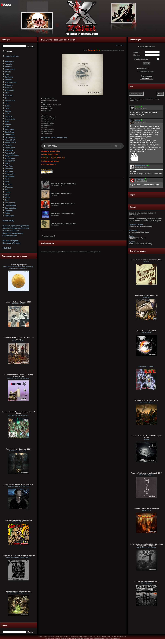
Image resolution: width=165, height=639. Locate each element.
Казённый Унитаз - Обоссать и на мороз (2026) (19, 338)
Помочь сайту (8, 221)
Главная (8, 51)
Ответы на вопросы (10, 231)
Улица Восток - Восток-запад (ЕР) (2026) (19, 484)
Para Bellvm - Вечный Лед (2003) (63, 213)
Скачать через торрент (49, 154)
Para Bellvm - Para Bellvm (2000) (62, 203)
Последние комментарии (12, 233)
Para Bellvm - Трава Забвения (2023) (54, 137)
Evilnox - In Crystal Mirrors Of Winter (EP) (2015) (146, 436)
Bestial (131, 236)
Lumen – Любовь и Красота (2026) (18, 302)
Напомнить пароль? (146, 71)
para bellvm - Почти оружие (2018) (63, 183)
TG (42, 139)
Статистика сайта (9, 236)
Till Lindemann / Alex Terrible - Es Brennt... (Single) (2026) (18, 375)
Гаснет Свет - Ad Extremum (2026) (18, 449)
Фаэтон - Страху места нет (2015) (146, 508)
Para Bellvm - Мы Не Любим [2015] (63, 223)
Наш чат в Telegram (10, 241)
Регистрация (143, 68)
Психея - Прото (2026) (19, 265)
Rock (122, 46)
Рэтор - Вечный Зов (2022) (146, 331)
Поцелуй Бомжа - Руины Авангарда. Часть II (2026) (18, 412)
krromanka (133, 230)
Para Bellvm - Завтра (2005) (61, 193)
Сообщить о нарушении (50, 161)
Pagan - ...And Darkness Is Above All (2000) (146, 473)
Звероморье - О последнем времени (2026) (18, 555)
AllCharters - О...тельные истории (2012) (146, 260)
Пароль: (137, 55)
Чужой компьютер (141, 59)
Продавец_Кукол (94, 50)
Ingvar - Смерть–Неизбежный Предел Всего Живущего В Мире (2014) (146, 545)
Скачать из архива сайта (50, 151)
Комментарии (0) (48, 236)
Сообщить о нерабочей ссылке (53, 158)
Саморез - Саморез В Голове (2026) (18, 520)
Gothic (118, 46)
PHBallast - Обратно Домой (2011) (146, 581)
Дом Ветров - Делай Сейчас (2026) (18, 591)
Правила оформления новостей (15, 228)
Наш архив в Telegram (11, 243)
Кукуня (132, 242)
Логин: (136, 52)
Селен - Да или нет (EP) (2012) (146, 295)
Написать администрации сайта (15, 226)
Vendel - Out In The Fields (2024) (146, 400)
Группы (6, 248)
